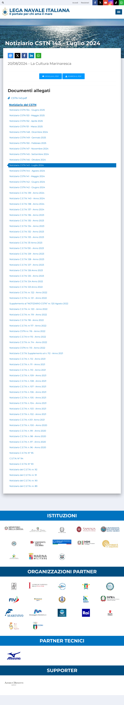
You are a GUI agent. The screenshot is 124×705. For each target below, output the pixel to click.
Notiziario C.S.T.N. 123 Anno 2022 (26, 287)
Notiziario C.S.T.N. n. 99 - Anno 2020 (27, 431)
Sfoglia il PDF (50, 76)
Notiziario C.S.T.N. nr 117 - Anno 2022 (27, 325)
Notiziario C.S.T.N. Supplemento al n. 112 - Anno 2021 (36, 353)
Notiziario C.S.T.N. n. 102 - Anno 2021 (27, 414)
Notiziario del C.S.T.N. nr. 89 (23, 486)
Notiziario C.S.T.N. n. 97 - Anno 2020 (27, 442)
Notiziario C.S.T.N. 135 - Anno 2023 (26, 220)
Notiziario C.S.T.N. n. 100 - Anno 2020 (28, 425)
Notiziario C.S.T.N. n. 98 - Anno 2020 (27, 436)
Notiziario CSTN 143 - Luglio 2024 (26, 165)
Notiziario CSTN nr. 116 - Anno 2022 (27, 331)
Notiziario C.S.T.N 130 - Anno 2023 (26, 248)
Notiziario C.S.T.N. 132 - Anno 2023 (26, 231)
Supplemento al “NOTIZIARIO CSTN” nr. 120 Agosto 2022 (38, 303)
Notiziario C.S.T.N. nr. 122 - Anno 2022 (28, 292)
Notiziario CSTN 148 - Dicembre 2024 (28, 132)
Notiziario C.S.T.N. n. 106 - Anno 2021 (27, 392)
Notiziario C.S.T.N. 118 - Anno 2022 (26, 320)
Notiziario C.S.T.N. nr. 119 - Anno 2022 (28, 314)
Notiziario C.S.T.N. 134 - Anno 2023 (26, 226)
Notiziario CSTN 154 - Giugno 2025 (27, 110)
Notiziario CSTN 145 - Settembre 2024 (29, 154)
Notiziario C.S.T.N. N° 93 (21, 464)
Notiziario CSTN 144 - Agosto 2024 (27, 171)
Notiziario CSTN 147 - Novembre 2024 (28, 148)
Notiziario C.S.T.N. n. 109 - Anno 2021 (27, 375)
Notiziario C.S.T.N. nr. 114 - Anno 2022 (28, 342)
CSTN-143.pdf (17, 98)
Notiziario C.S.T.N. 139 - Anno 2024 (26, 193)
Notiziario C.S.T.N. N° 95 (21, 453)
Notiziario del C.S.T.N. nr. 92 (23, 469)
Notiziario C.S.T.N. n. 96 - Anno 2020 (27, 447)
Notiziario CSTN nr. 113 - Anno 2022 (27, 348)
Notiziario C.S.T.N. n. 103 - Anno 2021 (27, 408)
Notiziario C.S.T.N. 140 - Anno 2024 (27, 198)
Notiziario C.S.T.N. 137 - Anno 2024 (26, 209)
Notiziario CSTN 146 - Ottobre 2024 (27, 159)
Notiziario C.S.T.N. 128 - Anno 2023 (26, 259)
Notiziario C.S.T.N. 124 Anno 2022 (26, 281)
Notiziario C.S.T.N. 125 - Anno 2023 (26, 276)
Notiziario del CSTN (22, 104)
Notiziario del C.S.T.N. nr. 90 (23, 480)
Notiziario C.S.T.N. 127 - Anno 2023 (26, 265)
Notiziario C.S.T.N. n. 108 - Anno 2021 (27, 381)
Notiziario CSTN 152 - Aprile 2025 (26, 121)
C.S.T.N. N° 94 (16, 458)
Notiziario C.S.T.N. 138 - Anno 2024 (26, 204)
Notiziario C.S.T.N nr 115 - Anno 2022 (27, 337)
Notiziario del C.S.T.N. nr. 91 (23, 475)
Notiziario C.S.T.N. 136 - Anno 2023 (26, 215)
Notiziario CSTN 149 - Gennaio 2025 (27, 137)
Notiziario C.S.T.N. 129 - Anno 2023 (26, 254)
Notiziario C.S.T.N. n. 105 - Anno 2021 (27, 397)
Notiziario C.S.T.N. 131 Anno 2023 (25, 242)
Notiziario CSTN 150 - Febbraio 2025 (27, 143)
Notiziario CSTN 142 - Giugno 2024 (27, 182)
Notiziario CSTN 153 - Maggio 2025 (27, 115)
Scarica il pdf (73, 76)
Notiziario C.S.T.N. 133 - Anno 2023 (26, 237)
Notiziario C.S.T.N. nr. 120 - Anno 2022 (28, 309)
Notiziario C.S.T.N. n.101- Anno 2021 (27, 419)
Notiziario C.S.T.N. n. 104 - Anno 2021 (27, 403)
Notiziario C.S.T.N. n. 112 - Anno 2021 (27, 359)
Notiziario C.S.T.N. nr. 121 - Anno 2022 (28, 298)
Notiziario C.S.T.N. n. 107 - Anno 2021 (27, 386)
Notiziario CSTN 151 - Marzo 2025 (26, 126)
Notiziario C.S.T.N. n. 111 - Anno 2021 (27, 364)
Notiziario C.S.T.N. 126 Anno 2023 (26, 270)
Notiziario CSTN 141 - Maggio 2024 (27, 176)
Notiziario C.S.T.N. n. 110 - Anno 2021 (27, 370)
